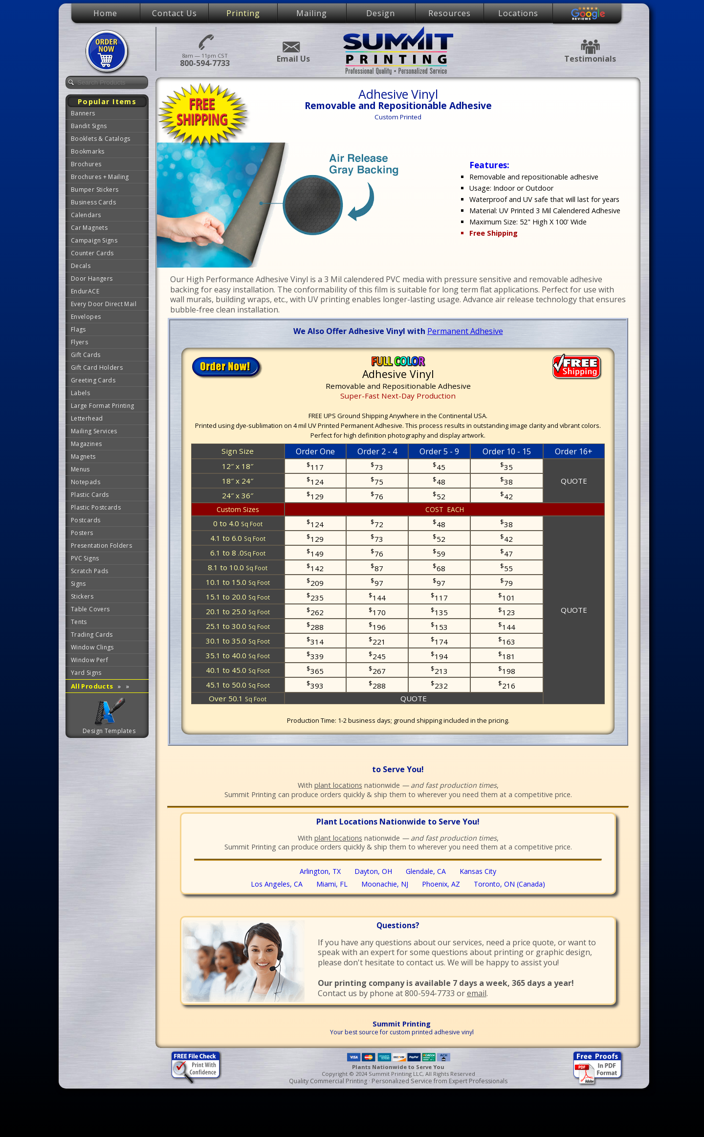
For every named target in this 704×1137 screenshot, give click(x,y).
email (476, 993)
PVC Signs (85, 558)
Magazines (86, 444)
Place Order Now (108, 51)
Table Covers (90, 609)
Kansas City (478, 871)
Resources (449, 13)
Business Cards (93, 202)
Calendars (86, 215)
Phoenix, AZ (441, 884)
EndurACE (85, 291)
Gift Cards (86, 355)
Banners (83, 113)
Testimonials (590, 47)
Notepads (85, 482)
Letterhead (87, 418)
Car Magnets (89, 227)
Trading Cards (92, 634)
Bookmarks (87, 151)
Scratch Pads (89, 571)
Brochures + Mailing (100, 177)
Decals (80, 266)
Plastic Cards (90, 494)
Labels (80, 393)
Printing (243, 13)
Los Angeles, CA (277, 884)
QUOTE (574, 481)
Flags (78, 329)
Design (380, 13)
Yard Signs (86, 673)
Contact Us (174, 13)
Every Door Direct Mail (103, 304)
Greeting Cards (93, 380)
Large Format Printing (102, 405)
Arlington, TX (320, 871)
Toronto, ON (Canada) (509, 884)
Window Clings (92, 647)
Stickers (82, 596)
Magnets (83, 456)
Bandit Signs (89, 126)
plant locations (338, 785)
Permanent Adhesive (465, 331)
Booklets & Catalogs (101, 138)
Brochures (86, 164)
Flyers (79, 342)
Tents (79, 622)
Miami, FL (332, 884)
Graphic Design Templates (109, 712)
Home (105, 13)
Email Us (290, 47)
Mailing (311, 13)
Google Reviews (588, 13)
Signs (78, 584)
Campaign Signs (94, 240)
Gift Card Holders (97, 367)
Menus (80, 469)
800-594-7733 (205, 41)
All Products (100, 686)
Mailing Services (94, 431)
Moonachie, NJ (384, 884)
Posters (82, 533)
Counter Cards (92, 253)
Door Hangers (91, 278)
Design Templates (109, 731)
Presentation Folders (101, 545)
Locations (518, 13)
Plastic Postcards (96, 507)
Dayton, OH (373, 871)
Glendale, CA (426, 871)
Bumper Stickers (94, 189)
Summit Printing (398, 50)
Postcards (85, 520)
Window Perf (89, 660)
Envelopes (86, 316)
